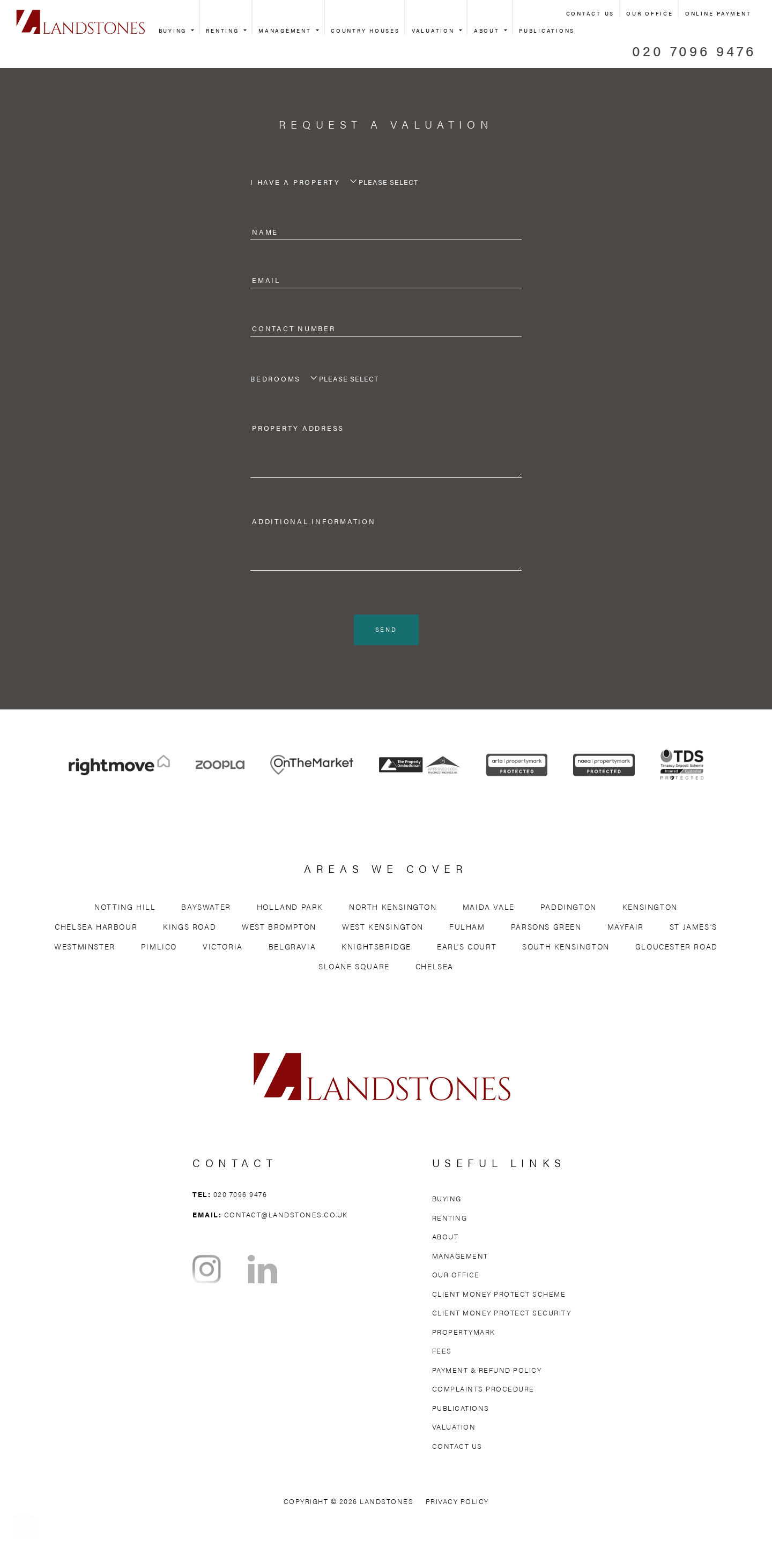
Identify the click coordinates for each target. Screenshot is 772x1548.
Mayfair (625, 928)
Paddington (568, 908)
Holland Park (290, 908)
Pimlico (159, 948)
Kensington (650, 908)
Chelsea (434, 967)
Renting (224, 30)
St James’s (693, 928)
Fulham (467, 928)
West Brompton (279, 928)
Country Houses (365, 30)
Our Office (649, 13)
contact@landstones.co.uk (286, 1215)
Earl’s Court (466, 948)
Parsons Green (546, 928)
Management (286, 30)
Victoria (223, 948)
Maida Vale (489, 908)
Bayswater (206, 908)
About (488, 30)
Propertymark (463, 1333)
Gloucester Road (676, 948)
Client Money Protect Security (501, 1314)
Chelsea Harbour (96, 928)
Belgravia (292, 948)
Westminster (84, 948)
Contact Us (590, 13)
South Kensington (566, 948)
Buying (174, 30)
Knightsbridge (376, 948)
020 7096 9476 (694, 51)
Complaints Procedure (483, 1390)
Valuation (435, 30)
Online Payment (718, 13)
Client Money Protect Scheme (499, 1295)
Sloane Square (354, 967)
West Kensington (383, 928)
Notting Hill (124, 908)
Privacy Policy (457, 1503)
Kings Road (189, 928)
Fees (442, 1352)
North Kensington (393, 908)
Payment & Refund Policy (487, 1371)
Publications (547, 30)
